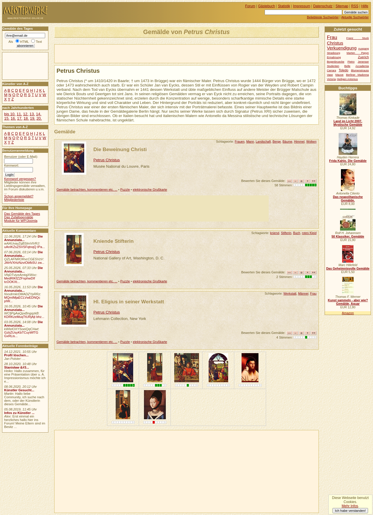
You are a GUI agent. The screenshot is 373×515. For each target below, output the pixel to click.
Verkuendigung (342, 47)
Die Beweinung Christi (120, 149)
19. (32, 118)
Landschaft (263, 141)
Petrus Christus (107, 160)
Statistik (284, 6)
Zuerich (363, 57)
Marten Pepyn (357, 53)
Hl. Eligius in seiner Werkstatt (129, 302)
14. (38, 114)
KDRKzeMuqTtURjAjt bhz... (24, 316)
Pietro (350, 61)
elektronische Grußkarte (150, 189)
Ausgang (363, 48)
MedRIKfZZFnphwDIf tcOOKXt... (19, 280)
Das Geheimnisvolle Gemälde (348, 268)
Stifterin (286, 233)
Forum (250, 6)
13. (32, 114)
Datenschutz (322, 6)
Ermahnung (334, 57)
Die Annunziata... (23, 238)
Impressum (301, 6)
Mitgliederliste (14, 199)
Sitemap (341, 6)
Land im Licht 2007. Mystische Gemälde (347, 122)
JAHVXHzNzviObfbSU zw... (24, 262)
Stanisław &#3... (16, 367)
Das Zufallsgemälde (18, 217)
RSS (354, 6)
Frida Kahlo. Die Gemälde (348, 160)
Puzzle (125, 189)
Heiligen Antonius (347, 79)
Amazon (348, 313)
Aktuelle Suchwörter (355, 17)
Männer (303, 293)
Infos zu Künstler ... (19, 413)
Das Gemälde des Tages (22, 213)
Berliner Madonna (357, 74)
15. (6, 118)
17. (19, 118)
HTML (24, 41)
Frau (313, 293)
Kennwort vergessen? (20, 178)
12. (25, 114)
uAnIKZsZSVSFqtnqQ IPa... (24, 247)
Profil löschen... (16, 355)
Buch (296, 233)
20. (39, 118)
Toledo (343, 70)
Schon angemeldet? (18, 196)
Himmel (299, 141)
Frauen (239, 141)
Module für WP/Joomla (20, 220)
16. (13, 118)
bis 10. (9, 114)
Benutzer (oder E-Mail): (21, 156)
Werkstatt (289, 293)
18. (26, 118)
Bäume (288, 141)
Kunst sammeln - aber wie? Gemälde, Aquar (348, 301)
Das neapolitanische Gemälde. (348, 198)
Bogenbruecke (335, 61)
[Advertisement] (122, 53)
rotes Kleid (309, 233)
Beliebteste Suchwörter (323, 17)
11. (19, 114)
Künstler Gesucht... (19, 390)
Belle (347, 66)
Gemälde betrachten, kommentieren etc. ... (87, 189)
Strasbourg (333, 53)
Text (39, 41)
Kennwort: (11, 165)
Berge (276, 141)
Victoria (331, 79)
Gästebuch (266, 6)
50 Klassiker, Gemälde (348, 236)
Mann (250, 141)
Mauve (339, 74)
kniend (274, 233)
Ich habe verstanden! (350, 510)
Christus (335, 42)
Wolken (311, 141)
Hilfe (364, 6)
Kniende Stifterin (114, 241)
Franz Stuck (357, 38)
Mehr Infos (350, 506)
